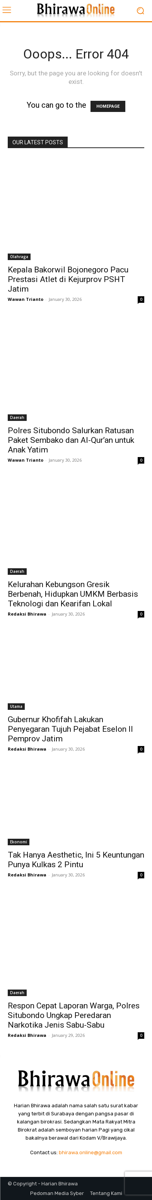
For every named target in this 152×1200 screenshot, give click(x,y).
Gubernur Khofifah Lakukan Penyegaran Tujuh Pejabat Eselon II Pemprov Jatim (70, 729)
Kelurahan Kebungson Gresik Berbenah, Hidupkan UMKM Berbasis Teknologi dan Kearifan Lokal (73, 594)
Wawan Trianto (25, 299)
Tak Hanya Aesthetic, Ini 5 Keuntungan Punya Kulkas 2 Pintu (76, 859)
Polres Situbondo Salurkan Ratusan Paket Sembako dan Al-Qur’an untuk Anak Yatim (71, 440)
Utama (16, 706)
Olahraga (19, 256)
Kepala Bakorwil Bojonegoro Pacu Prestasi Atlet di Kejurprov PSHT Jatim (68, 279)
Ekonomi (18, 842)
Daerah (17, 417)
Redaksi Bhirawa (27, 614)
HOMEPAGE (108, 106)
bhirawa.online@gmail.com (90, 1152)
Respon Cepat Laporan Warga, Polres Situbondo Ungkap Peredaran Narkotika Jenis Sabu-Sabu (74, 1015)
